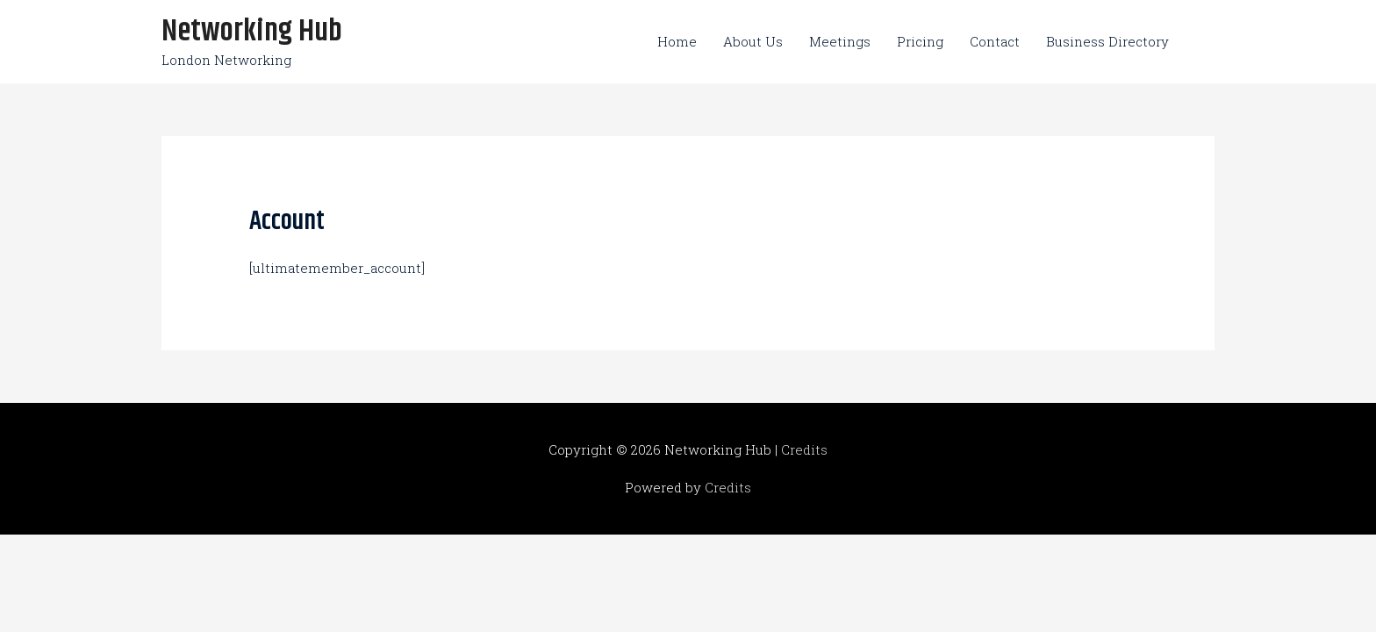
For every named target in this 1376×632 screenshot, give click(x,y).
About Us (753, 41)
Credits (804, 449)
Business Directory (1107, 41)
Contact (995, 41)
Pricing (920, 41)
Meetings (840, 41)
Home (677, 41)
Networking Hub (251, 31)
